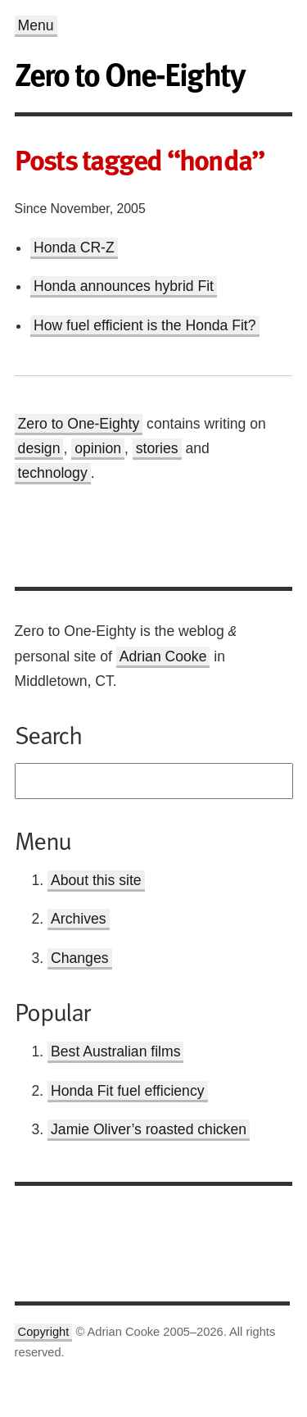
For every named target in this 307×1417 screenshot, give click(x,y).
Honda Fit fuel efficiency (127, 1091)
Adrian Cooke (163, 656)
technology (53, 473)
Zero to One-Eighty (79, 424)
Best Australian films (115, 1051)
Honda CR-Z (74, 247)
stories (157, 448)
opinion (97, 448)
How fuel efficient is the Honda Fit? (145, 325)
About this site (96, 880)
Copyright (44, 1331)
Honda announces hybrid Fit (124, 286)
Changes (79, 958)
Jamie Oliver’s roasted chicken (148, 1129)
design (39, 448)
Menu (36, 25)
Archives (78, 919)
